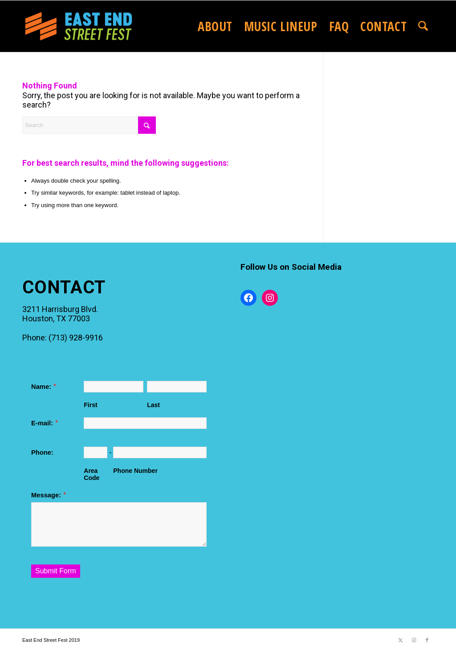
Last (153, 404)
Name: (41, 386)
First (90, 404)
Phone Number (135, 470)
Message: (46, 495)
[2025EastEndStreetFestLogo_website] (78, 26)
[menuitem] (215, 26)
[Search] (423, 26)
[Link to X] (400, 640)
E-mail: (42, 423)
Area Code (91, 474)
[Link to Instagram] (413, 640)
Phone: (42, 452)
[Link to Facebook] (427, 640)
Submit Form (55, 571)
